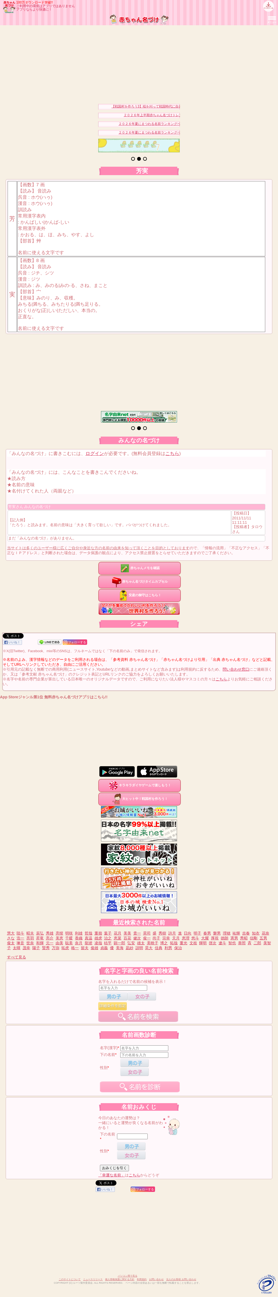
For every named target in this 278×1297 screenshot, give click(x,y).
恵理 (185, 938)
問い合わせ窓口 (236, 669)
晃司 (147, 933)
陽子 (36, 948)
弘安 (131, 943)
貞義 (104, 948)
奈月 (79, 943)
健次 (137, 938)
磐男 (217, 933)
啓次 (212, 943)
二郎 (257, 943)
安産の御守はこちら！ (139, 595)
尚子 (156, 938)
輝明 (203, 943)
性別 (104, 1067)
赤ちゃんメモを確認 (139, 568)
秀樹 (162, 933)
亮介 (49, 938)
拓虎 (65, 948)
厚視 (215, 938)
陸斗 (20, 933)
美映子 (152, 943)
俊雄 (94, 948)
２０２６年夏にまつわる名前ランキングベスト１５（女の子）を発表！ (173, 124)
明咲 (69, 933)
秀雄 (49, 933)
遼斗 (222, 943)
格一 (75, 948)
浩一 (20, 938)
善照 (242, 943)
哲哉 (88, 933)
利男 (168, 948)
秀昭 (244, 938)
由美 (59, 943)
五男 (263, 938)
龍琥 (88, 943)
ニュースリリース (93, 1279)
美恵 (59, 938)
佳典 (158, 948)
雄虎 (98, 938)
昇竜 (40, 938)
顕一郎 (119, 943)
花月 (117, 933)
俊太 (11, 943)
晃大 (149, 948)
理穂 (226, 933)
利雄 (79, 933)
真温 (88, 938)
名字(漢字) (109, 1048)
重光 (183, 943)
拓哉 (174, 943)
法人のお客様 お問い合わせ (181, 1279)
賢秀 (46, 948)
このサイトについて (70, 1279)
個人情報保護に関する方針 (119, 1279)
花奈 (265, 933)
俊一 (147, 938)
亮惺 (59, 933)
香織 (79, 938)
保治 (178, 948)
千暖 (69, 938)
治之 (108, 938)
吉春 (246, 933)
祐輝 (236, 933)
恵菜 (117, 938)
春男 (207, 933)
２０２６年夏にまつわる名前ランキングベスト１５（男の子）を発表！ (173, 132)
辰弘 (40, 933)
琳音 (20, 943)
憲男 (234, 938)
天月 (176, 938)
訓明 (139, 948)
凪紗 (129, 948)
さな (11, 938)
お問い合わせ (156, 1279)
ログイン (95, 453)
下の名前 (107, 1054)
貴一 (137, 933)
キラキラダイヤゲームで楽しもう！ (139, 785)
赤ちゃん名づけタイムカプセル (139, 581)
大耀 (205, 938)
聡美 (69, 943)
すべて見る (16, 957)
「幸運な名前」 (111, 1175)
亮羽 (30, 938)
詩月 (172, 933)
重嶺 (98, 933)
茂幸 (26, 948)
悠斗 (195, 938)
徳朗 (224, 938)
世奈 (30, 943)
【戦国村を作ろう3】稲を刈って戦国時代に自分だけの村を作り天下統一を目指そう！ (178, 106)
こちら (172, 453)
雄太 (141, 943)
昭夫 (30, 933)
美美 (127, 933)
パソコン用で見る (127, 1275)
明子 (197, 933)
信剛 (253, 938)
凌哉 (98, 943)
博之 (164, 943)
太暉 (16, 948)
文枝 (193, 943)
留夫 (85, 948)
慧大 (11, 933)
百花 (127, 938)
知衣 (256, 933)
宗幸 (166, 938)
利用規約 (142, 1279)
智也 (232, 943)
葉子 (108, 933)
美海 (120, 948)
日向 (187, 933)
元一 (49, 943)
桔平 (108, 943)
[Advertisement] (139, 63)
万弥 (55, 948)
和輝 (40, 943)
